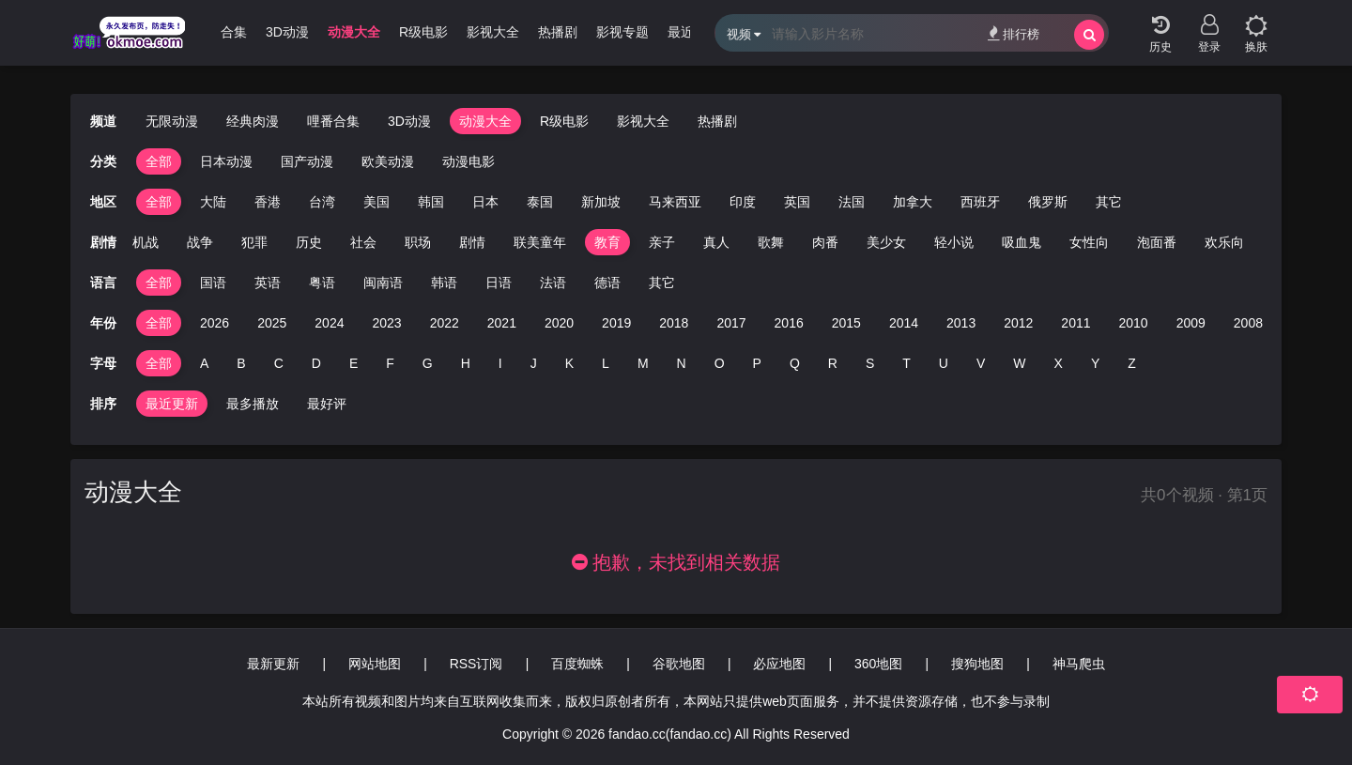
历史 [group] (309, 242)
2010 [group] (1133, 322)
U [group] (943, 363)
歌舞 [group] (771, 242)
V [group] (980, 363)
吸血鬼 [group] (1021, 242)
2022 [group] (444, 322)
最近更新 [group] (172, 403)
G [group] (427, 363)
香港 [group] (267, 201)
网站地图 (374, 663)
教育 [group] (607, 242)
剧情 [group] (472, 242)
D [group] (316, 363)
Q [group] (795, 363)
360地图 (878, 663)
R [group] (832, 363)
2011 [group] (1075, 322)
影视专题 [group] (622, 31)
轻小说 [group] (954, 242)
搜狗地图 (977, 663)
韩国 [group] (431, 201)
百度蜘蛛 (577, 663)
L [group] (605, 363)
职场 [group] (418, 242)
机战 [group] (145, 242)
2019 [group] (616, 322)
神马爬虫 (1078, 663)
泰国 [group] (540, 201)
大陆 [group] (213, 201)
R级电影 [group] (423, 31)
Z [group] (1132, 363)
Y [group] (1095, 363)
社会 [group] (363, 242)
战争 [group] (200, 242)
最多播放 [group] (252, 403)
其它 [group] (1109, 201)
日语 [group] (498, 282)
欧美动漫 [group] (387, 161)
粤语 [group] (322, 282)
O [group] (719, 363)
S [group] (870, 363)
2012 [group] (1018, 322)
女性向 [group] (1089, 242)
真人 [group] (716, 242)
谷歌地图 (679, 663)
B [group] (241, 363)
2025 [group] (271, 322)
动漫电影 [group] (468, 161)
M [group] (643, 363)
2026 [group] (214, 322)
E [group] (353, 363)
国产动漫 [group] (307, 161)
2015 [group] (846, 322)
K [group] (569, 363)
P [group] (757, 363)
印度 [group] (743, 201)
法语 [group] (553, 282)
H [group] (465, 363)
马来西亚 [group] (675, 201)
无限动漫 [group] (172, 121)
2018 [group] (673, 322)
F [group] (390, 363)
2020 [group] (559, 322)
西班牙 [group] (980, 201)
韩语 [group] (444, 282)
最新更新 (273, 663)
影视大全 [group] (493, 31)
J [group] (533, 363)
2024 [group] (329, 322)
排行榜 (1013, 33)
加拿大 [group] (912, 201)
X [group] (1058, 363)
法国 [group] (851, 201)
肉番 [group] (825, 242)
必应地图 (779, 663)
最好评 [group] (326, 403)
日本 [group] (485, 201)
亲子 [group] (662, 242)
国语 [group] (213, 282)
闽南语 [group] (383, 282)
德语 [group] (607, 282)
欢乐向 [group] (1224, 242)
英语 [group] (267, 282)
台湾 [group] (322, 201)
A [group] (204, 363)
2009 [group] (1191, 322)
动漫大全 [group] (354, 31)
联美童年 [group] (540, 242)
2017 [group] (730, 322)
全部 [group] (159, 161)
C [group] (279, 363)
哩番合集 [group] (220, 31)
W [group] (1019, 363)
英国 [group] (797, 201)
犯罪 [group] (254, 242)
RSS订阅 (476, 663)
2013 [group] (961, 322)
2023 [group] (386, 322)
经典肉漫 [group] (252, 121)
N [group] (681, 363)
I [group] (500, 363)
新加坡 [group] (601, 201)
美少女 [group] (886, 242)
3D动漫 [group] (287, 31)
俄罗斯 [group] (1048, 201)
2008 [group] (1248, 322)
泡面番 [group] (1156, 242)
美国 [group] (376, 201)
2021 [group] (501, 322)
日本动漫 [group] (226, 161)
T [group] (906, 363)
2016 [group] (789, 322)
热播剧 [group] (557, 31)
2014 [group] (903, 322)
